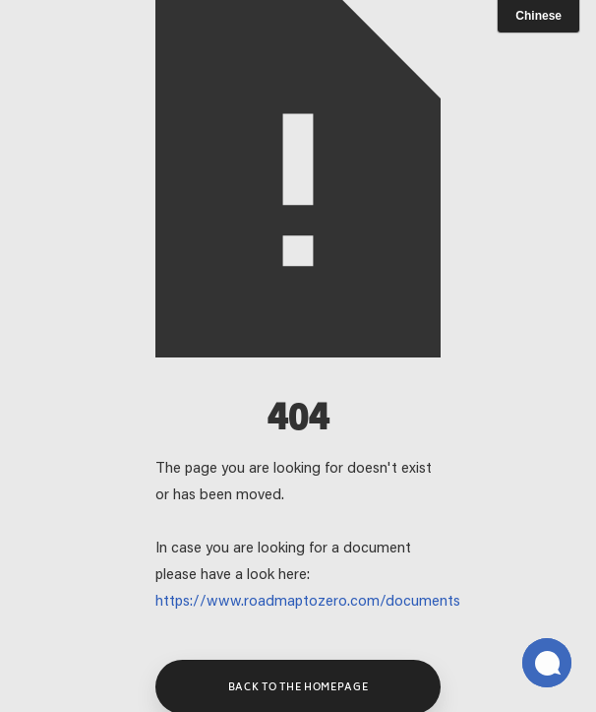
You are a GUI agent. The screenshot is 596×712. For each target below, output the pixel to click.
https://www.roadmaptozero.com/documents (307, 602)
